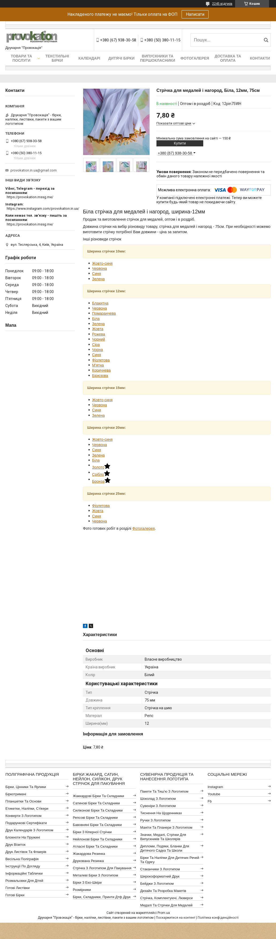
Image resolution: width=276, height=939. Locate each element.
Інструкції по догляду (22, 866)
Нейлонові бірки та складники (97, 839)
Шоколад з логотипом (158, 799)
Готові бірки (14, 895)
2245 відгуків (222, 4)
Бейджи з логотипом (157, 884)
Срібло (101, 474)
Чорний (98, 339)
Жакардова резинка (89, 854)
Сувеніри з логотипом (158, 806)
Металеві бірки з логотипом (95, 875)
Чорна (97, 350)
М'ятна (98, 365)
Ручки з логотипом (155, 820)
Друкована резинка (88, 861)
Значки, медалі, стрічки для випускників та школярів (163, 837)
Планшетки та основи (23, 801)
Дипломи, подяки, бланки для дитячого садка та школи (164, 848)
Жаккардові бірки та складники (98, 796)
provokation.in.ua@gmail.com (33, 170)
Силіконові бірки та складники (97, 810)
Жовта (97, 329)
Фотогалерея (195, 58)
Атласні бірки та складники (95, 846)
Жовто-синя (102, 263)
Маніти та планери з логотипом (166, 827)
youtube (214, 794)
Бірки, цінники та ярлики (25, 787)
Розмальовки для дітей (24, 881)
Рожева (98, 334)
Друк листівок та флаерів (25, 852)
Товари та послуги (21, 58)
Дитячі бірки (121, 58)
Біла (95, 319)
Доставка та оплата (227, 58)
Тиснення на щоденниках (161, 813)
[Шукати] (266, 40)
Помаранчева (104, 313)
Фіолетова (101, 360)
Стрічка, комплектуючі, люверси (166, 898)
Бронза (101, 481)
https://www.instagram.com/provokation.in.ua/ (43, 208)
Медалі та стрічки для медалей (166, 905)
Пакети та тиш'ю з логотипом (164, 791)
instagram (215, 787)
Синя (96, 273)
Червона (99, 268)
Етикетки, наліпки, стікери (26, 808)
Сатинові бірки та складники (96, 803)
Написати (195, 14)
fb (210, 801)
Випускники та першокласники (157, 58)
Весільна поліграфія (22, 859)
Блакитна (100, 303)
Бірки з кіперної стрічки (92, 832)
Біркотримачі (15, 794)
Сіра (96, 344)
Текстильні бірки (57, 58)
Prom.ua (164, 913)
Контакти (260, 58)
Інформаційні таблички (24, 873)
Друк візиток (15, 845)
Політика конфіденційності (218, 917)
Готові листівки (17, 888)
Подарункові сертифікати (26, 823)
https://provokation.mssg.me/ (30, 197)
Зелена (98, 279)
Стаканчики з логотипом (160, 869)
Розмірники (82, 890)
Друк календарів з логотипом (29, 830)
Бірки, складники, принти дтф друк (102, 897)
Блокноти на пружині (22, 837)
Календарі (89, 58)
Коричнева (101, 370)
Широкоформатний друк (159, 876)
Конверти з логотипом (23, 816)
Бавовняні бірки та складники (97, 825)
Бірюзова (100, 375)
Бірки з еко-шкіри (87, 882)
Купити (180, 143)
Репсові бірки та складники (95, 818)
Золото (101, 467)
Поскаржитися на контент (175, 917)
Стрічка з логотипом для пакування (102, 868)
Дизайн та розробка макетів (163, 891)
